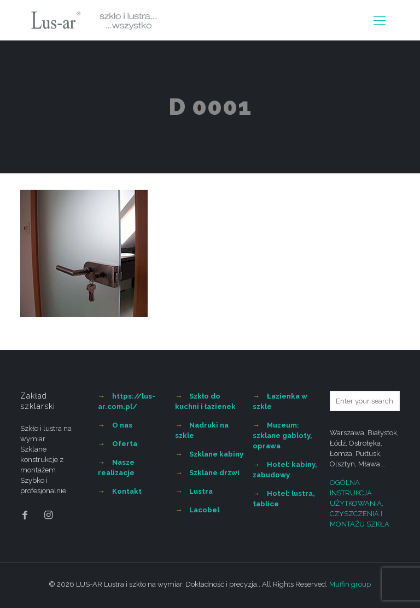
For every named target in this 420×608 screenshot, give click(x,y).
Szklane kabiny (216, 454)
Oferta (124, 444)
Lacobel (204, 510)
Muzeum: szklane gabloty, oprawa (282, 435)
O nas (122, 425)
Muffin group (350, 584)
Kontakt (127, 491)
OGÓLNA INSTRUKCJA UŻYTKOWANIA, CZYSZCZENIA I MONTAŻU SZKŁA (359, 503)
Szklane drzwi (214, 473)
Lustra (201, 491)
